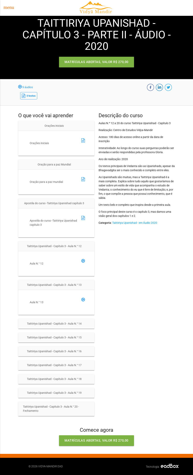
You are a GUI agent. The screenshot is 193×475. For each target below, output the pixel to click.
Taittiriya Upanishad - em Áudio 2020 (134, 222)
